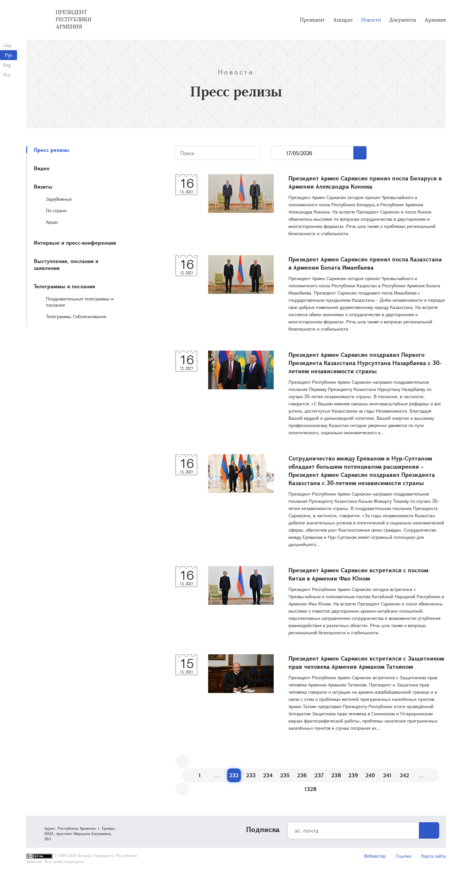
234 (268, 775)
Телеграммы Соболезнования (76, 316)
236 (302, 775)
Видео (41, 168)
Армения (435, 19)
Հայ (7, 45)
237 (319, 775)
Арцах (52, 222)
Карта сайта (433, 856)
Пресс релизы (51, 149)
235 (285, 775)
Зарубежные (59, 199)
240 (370, 775)
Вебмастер (375, 856)
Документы (402, 19)
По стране (56, 210)
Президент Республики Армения (73, 19)
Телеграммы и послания (64, 286)
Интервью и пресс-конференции (75, 242)
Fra (6, 74)
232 (234, 775)
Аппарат (343, 19)
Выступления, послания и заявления (66, 264)
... (279, 153)
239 (353, 775)
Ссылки (403, 856)
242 (404, 775)
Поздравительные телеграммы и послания (80, 302)
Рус (9, 55)
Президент (312, 19)
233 (251, 775)
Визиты (43, 186)
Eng (7, 65)
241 (387, 775)
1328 (311, 788)
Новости (371, 19)
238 (336, 775)
